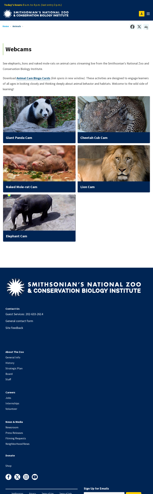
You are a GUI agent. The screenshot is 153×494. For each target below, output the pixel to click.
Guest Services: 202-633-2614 (24, 314)
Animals (17, 26)
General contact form (19, 321)
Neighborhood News (17, 443)
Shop (8, 465)
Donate (10, 455)
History (9, 363)
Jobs (8, 398)
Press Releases (14, 433)
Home (6, 26)
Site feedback (14, 328)
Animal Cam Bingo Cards (33, 78)
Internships (12, 403)
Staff (8, 379)
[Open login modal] (142, 14)
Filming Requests (15, 438)
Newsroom (11, 427)
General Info (12, 357)
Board (9, 374)
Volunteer (11, 408)
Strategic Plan (13, 368)
